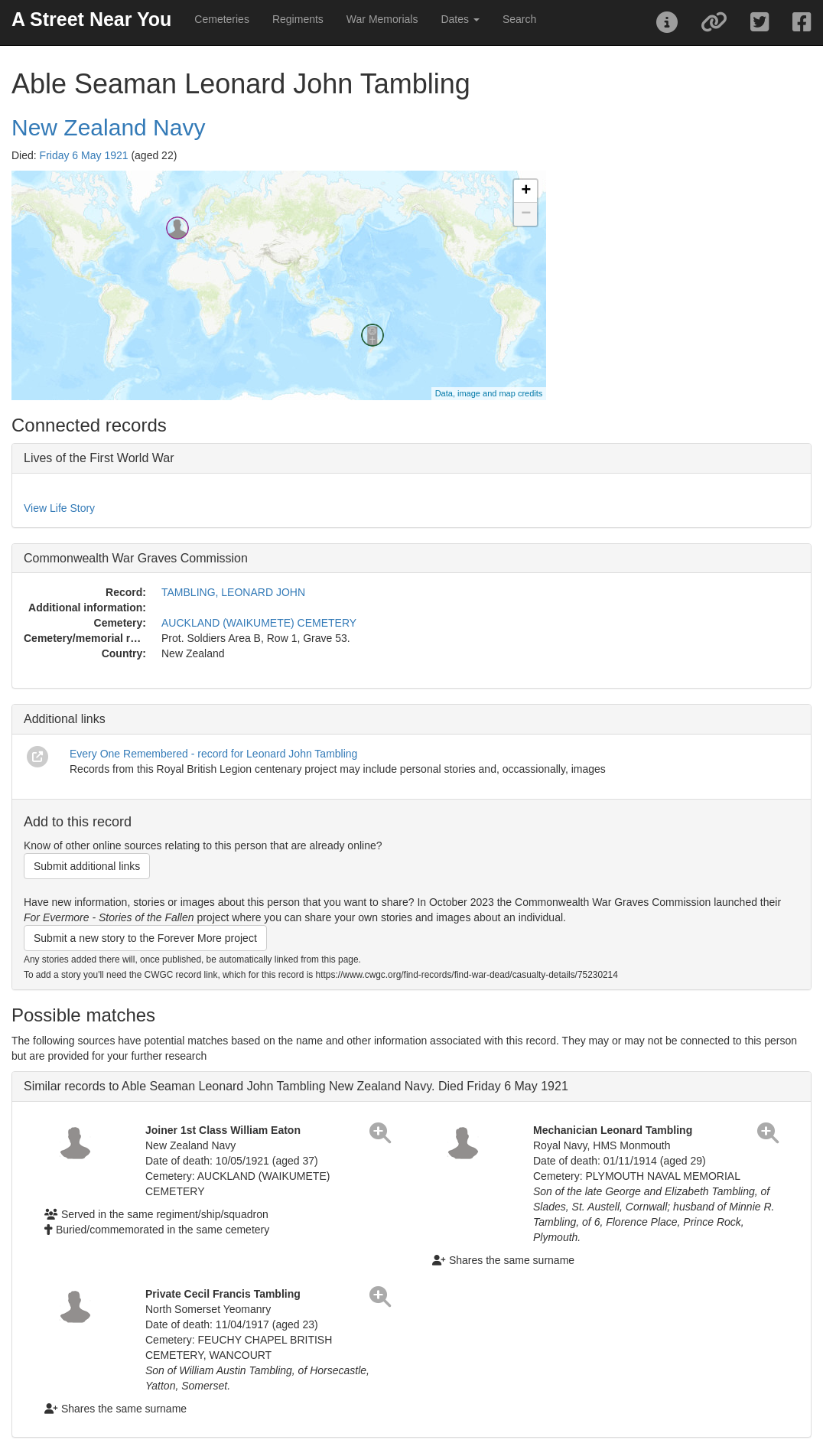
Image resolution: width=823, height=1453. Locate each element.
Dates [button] (460, 19)
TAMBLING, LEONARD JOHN (233, 592)
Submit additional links (87, 866)
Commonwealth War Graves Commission (136, 558)
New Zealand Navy (108, 127)
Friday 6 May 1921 (84, 155)
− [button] (526, 214)
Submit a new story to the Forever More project (145, 938)
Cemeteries (221, 19)
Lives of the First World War (99, 457)
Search (519, 19)
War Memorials (382, 19)
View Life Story (59, 508)
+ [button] (526, 191)
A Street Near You (91, 19)
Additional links (65, 718)
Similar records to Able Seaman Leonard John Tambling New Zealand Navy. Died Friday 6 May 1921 (296, 1086)
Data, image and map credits (489, 393)
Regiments (298, 19)
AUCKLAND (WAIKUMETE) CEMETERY (258, 623)
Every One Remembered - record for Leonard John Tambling (213, 754)
